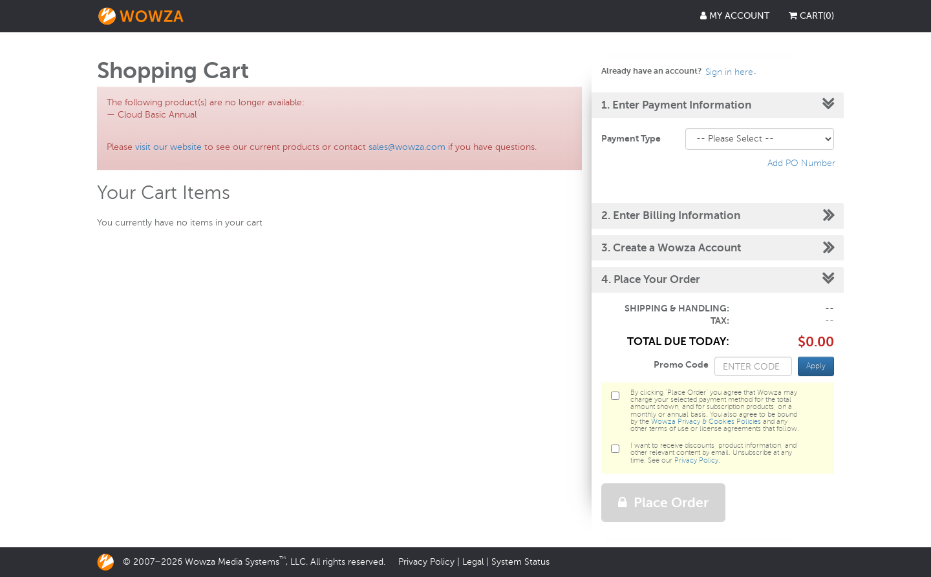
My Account (734, 16)
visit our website (168, 147)
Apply (816, 366)
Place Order (663, 502)
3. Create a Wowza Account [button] (671, 248)
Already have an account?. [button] (678, 71)
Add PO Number (801, 163)
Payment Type (631, 138)
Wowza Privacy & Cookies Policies (706, 421)
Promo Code (681, 364)
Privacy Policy (696, 460)
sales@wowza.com (407, 147)
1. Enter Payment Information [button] (676, 105)
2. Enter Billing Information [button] (670, 215)
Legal (473, 562)
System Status (520, 562)
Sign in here (729, 72)
